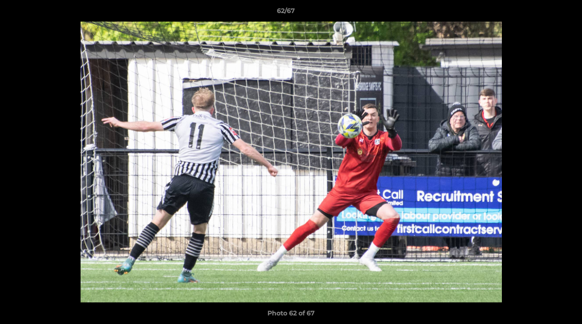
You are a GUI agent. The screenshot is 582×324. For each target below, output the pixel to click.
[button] (544, 13)
